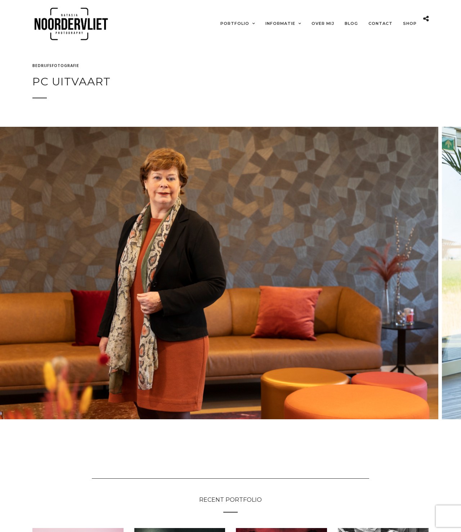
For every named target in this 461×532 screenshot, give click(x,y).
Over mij (323, 23)
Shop (410, 23)
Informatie (280, 23)
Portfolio (234, 23)
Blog (351, 23)
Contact (380, 23)
